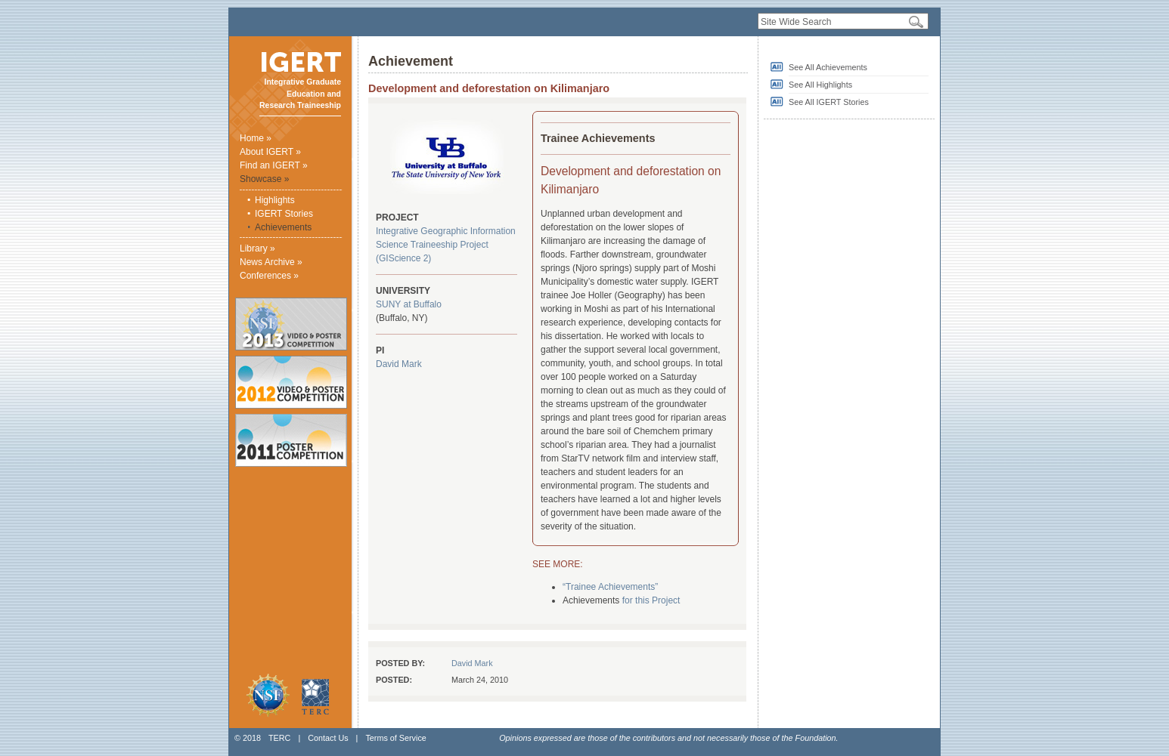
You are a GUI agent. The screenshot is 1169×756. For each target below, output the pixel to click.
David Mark (399, 364)
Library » (257, 248)
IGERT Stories (284, 213)
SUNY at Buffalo (409, 304)
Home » (255, 138)
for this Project (651, 600)
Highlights (275, 200)
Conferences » (269, 275)
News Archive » (271, 262)
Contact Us (328, 737)
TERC (279, 737)
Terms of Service (395, 737)
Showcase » (264, 179)
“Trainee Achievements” (610, 587)
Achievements (283, 227)
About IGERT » (270, 152)
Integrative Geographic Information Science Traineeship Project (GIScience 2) (446, 245)
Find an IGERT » (274, 165)
